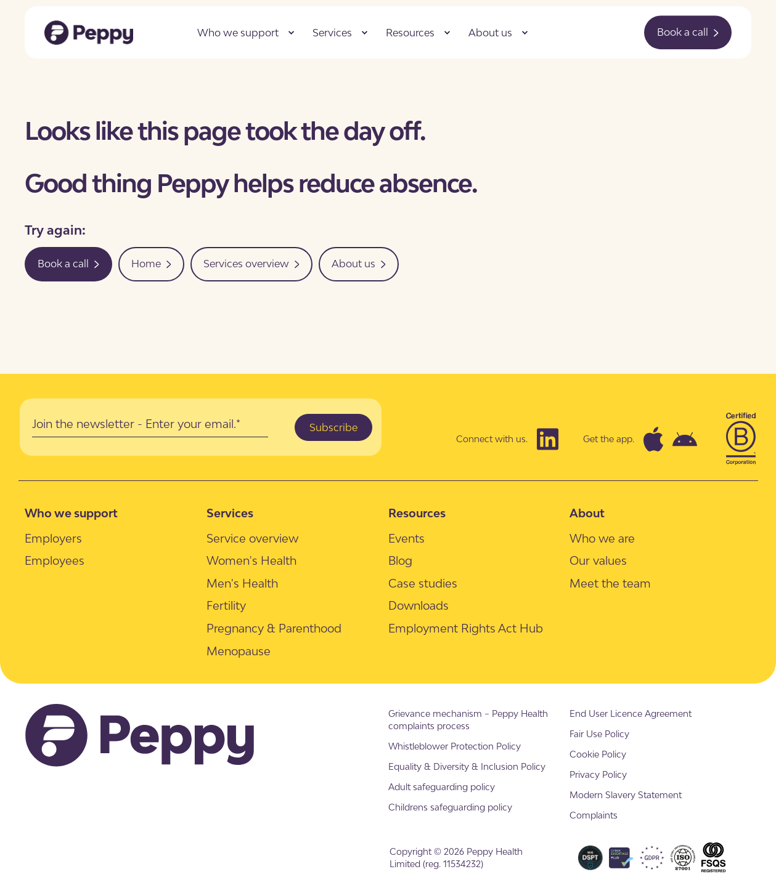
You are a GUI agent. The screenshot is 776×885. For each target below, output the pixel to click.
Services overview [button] (251, 263)
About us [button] (359, 263)
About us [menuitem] (490, 32)
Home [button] (151, 263)
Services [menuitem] (332, 32)
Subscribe (333, 427)
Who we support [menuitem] (238, 32)
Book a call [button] (688, 32)
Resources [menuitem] (410, 32)
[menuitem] (291, 32)
